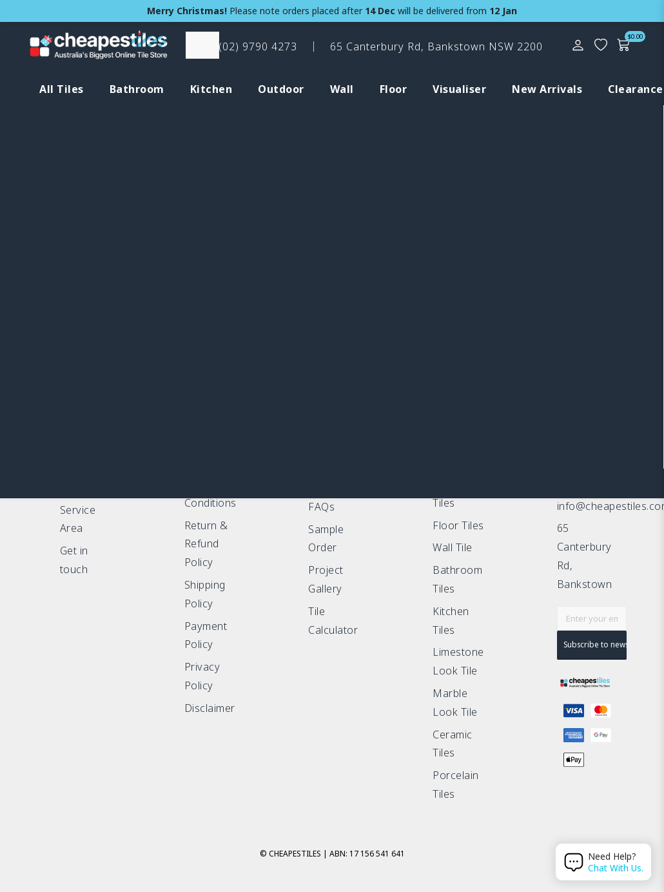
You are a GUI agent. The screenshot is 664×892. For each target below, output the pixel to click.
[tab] (55, 89)
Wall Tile (453, 547)
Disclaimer (209, 708)
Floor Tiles (458, 525)
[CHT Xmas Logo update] (98, 47)
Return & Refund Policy (206, 544)
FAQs (321, 507)
